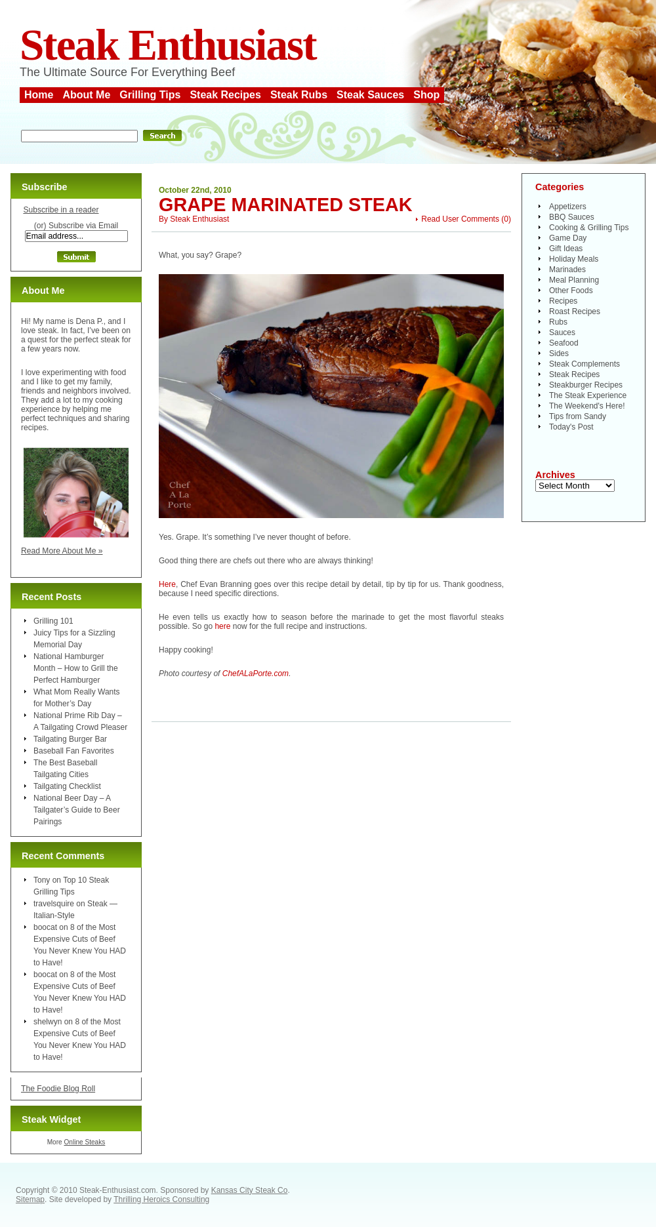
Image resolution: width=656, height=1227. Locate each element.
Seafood (564, 343)
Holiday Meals (573, 259)
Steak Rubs (298, 94)
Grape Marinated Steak (286, 204)
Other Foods (571, 290)
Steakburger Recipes (586, 385)
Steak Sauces (370, 94)
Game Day (567, 238)
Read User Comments (460, 219)
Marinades (567, 269)
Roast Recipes (574, 311)
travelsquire (53, 903)
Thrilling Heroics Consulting (161, 1199)
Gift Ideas (566, 248)
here (222, 626)
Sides (559, 353)
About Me (86, 94)
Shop (426, 94)
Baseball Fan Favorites (73, 750)
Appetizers (567, 206)
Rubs (558, 322)
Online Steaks (84, 1142)
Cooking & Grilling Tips (588, 227)
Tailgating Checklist (67, 786)
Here (167, 584)
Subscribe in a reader (60, 209)
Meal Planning (574, 280)
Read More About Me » (62, 550)
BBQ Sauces (571, 217)
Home (38, 94)
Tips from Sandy (577, 416)
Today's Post (571, 427)
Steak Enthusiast (168, 45)
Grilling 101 (53, 621)
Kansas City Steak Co (249, 1190)
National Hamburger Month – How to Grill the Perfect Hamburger (75, 668)
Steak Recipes (225, 94)
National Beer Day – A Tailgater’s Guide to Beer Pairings (76, 810)
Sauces (562, 332)
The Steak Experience (587, 395)
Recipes (563, 301)
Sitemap (30, 1199)
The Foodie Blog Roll (58, 1088)
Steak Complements (584, 364)
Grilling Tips (149, 94)
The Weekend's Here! (587, 406)
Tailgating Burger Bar (70, 739)
